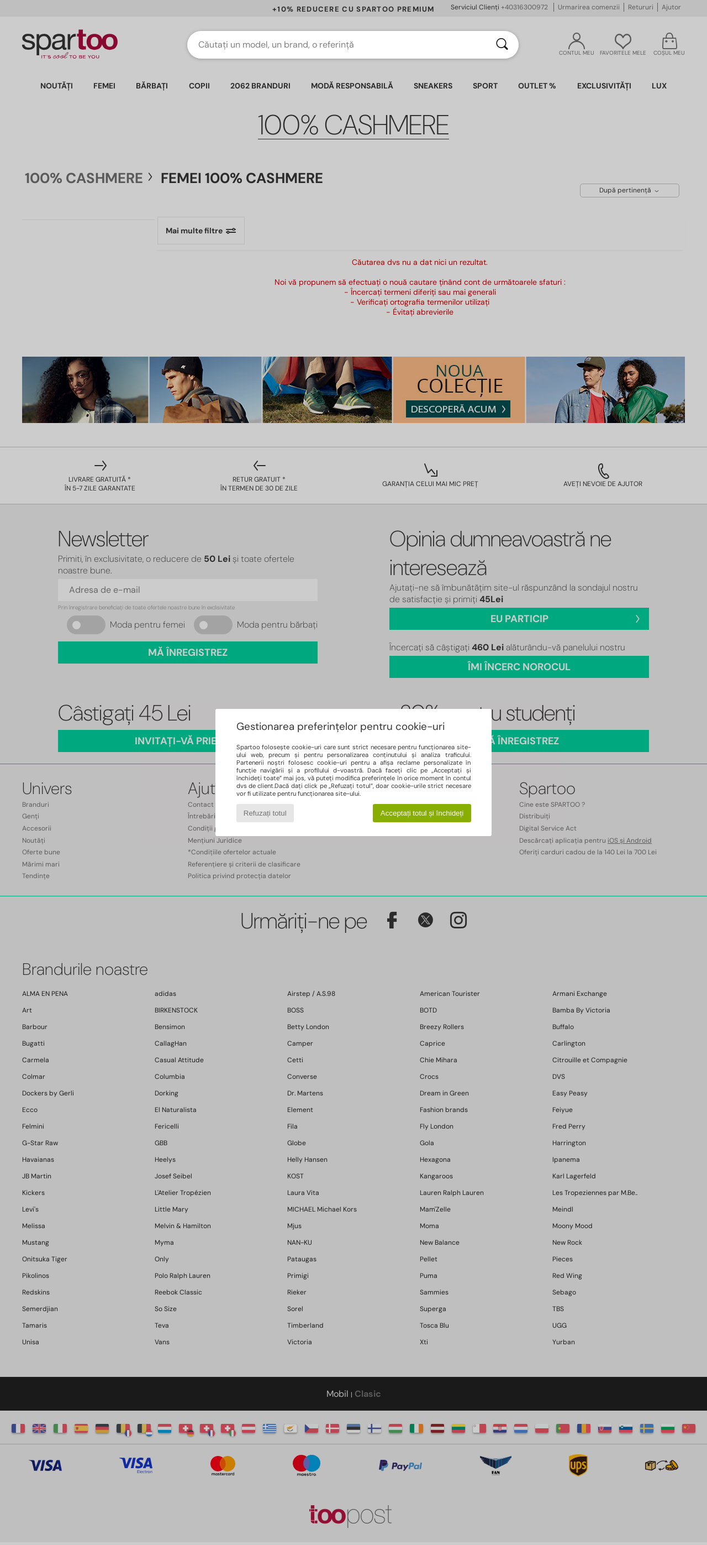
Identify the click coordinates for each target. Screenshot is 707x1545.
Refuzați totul (265, 813)
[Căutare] (502, 45)
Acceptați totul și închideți (422, 813)
